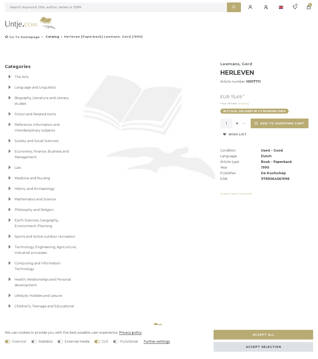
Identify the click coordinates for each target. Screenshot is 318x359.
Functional (129, 341)
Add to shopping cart (279, 123)
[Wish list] (295, 7)
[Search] (234, 7)
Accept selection (263, 347)
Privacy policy (130, 332)
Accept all (263, 335)
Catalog (52, 36)
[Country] (281, 7)
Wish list (235, 134)
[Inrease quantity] (237, 123)
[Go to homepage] (22, 37)
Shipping (243, 103)
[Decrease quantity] (244, 123)
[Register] (266, 7)
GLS (105, 341)
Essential (19, 341)
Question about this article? (236, 193)
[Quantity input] (226, 123)
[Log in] (250, 7)
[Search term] (116, 7)
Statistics (46, 341)
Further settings (157, 341)
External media (77, 341)
